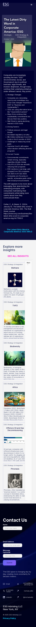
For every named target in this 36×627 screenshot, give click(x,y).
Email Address (8, 542)
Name (5, 525)
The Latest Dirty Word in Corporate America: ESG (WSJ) (18, 231)
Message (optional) (6, 551)
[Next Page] (28, 380)
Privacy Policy (9, 618)
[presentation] (17, 536)
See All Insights (18, 256)
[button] (31, 4)
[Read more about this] (15, 280)
